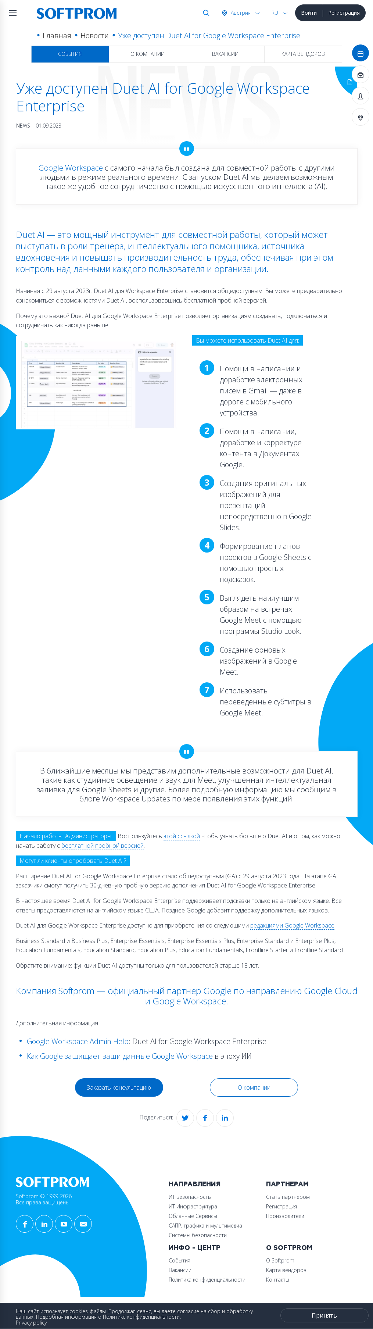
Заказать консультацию (119, 1087)
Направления (194, 1184)
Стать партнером (288, 1196)
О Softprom (289, 1248)
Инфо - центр (194, 1248)
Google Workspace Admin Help (78, 1041)
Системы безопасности (198, 1235)
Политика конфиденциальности (207, 1279)
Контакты (277, 1279)
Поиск (205, 13)
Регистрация (344, 12)
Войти (309, 12)
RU (275, 12)
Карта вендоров (303, 53)
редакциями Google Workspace (292, 925)
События (70, 53)
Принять (324, 1315)
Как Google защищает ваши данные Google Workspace (120, 1056)
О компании (147, 53)
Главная (57, 35)
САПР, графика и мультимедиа (205, 1225)
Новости (94, 35)
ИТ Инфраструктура (193, 1206)
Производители (285, 1215)
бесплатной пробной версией (102, 846)
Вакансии (225, 53)
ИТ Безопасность (190, 1196)
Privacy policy (31, 1322)
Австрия (240, 12)
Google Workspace (71, 167)
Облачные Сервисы (193, 1215)
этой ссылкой (182, 836)
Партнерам (287, 1184)
